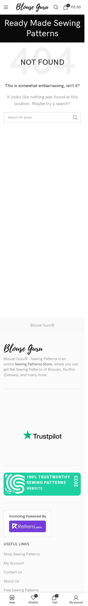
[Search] (56, 7)
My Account (14, 563)
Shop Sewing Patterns (22, 554)
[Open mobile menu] (6, 7)
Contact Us (13, 572)
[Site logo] (32, 7)
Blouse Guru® (42, 325)
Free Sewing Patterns (21, 590)
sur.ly (10, 491)
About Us (11, 581)
